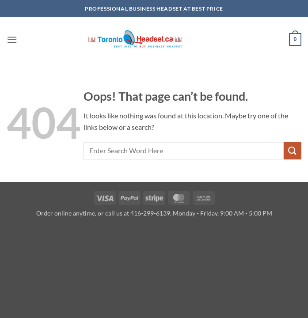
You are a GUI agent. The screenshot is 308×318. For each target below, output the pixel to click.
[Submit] (292, 150)
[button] (12, 39)
